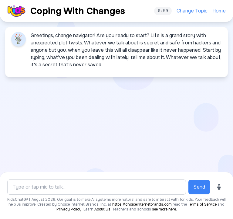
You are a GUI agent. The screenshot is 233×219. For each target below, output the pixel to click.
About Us (102, 209)
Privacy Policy (69, 209)
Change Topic (192, 11)
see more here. (164, 209)
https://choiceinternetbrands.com (142, 204)
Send (199, 187)
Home (219, 11)
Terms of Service (202, 204)
